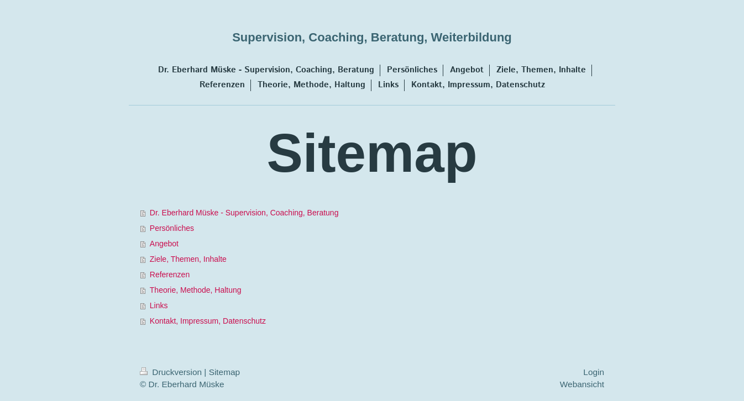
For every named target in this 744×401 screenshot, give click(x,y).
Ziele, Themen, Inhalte (188, 259)
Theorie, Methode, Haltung (196, 290)
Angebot (164, 243)
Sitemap (224, 372)
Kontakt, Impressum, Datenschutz (208, 320)
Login (593, 372)
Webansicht (582, 384)
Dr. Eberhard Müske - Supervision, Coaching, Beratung (244, 212)
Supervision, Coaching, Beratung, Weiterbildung (372, 37)
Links (159, 305)
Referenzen (170, 274)
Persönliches (172, 228)
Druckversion (172, 372)
